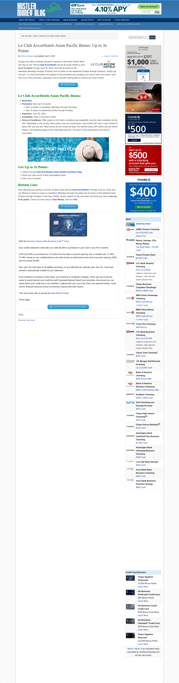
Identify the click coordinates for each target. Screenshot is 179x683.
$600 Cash (141, 487)
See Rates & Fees (60, 294)
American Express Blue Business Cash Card (48, 242)
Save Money (31, 322)
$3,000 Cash (141, 258)
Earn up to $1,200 (144, 338)
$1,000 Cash (141, 443)
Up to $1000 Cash (144, 368)
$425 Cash (141, 409)
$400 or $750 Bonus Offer (147, 390)
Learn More (143, 587)
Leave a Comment (111, 56)
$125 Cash (141, 420)
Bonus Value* (134, 649)
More (21, 316)
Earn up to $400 (143, 270)
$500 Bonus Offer (144, 379)
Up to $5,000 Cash (144, 233)
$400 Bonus (141, 327)
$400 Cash (141, 356)
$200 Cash (141, 465)
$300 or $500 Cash (144, 291)
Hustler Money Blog (39, 9)
